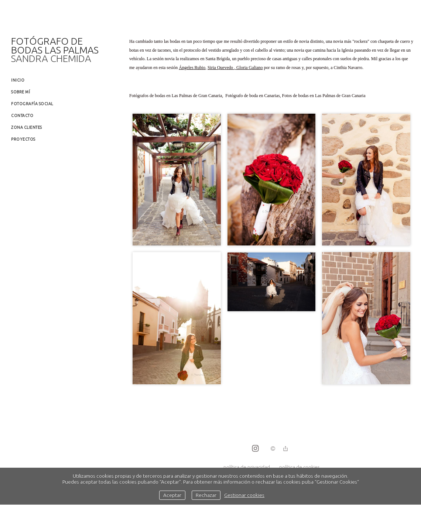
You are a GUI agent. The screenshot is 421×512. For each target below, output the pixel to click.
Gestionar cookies (244, 495)
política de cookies (299, 467)
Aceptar (172, 495)
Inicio (17, 80)
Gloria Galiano (249, 67)
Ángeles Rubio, (192, 67)
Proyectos (23, 139)
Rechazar (206, 495)
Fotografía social (32, 104)
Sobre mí (20, 92)
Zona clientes (26, 127)
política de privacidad (246, 467)
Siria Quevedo (220, 67)
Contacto (22, 115)
